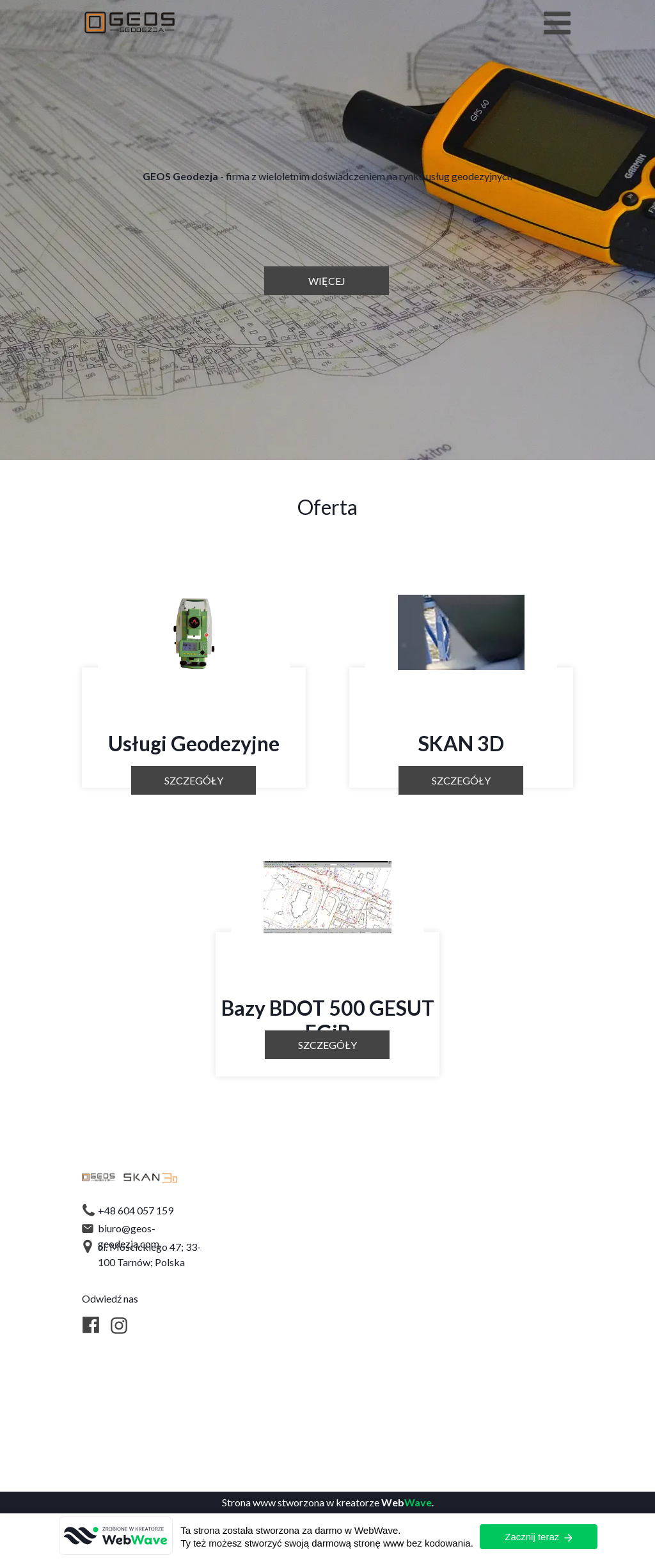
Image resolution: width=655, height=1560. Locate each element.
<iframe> (434, 1300)
